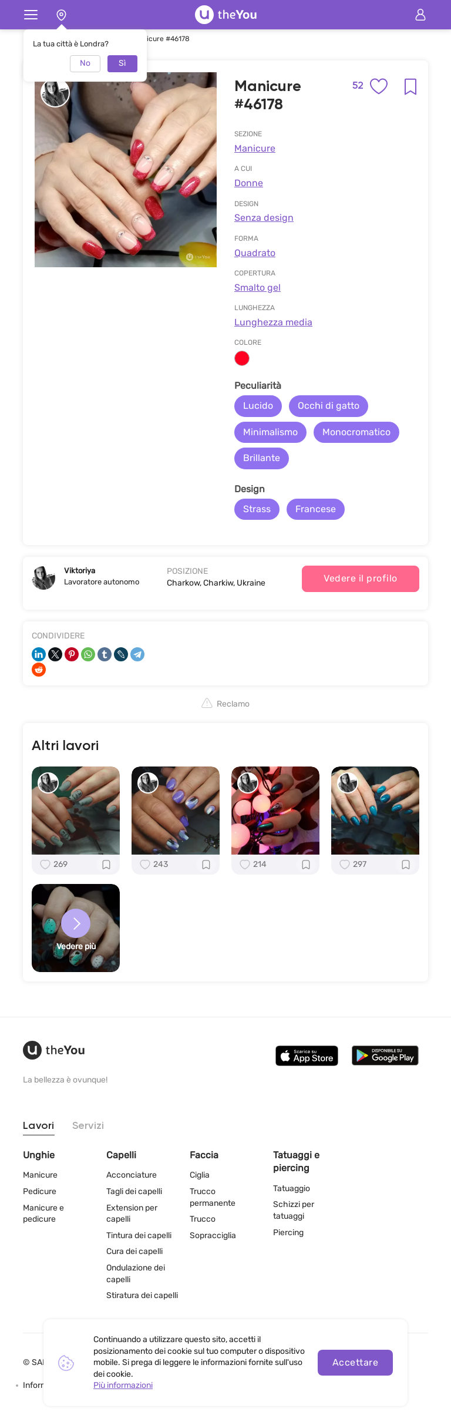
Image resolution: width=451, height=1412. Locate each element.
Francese (315, 509)
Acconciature (131, 1175)
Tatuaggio (291, 1189)
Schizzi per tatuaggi (293, 1210)
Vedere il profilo (360, 578)
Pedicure (39, 1191)
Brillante (261, 457)
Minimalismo (270, 432)
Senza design (264, 217)
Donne (248, 183)
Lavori (39, 1126)
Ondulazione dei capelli (135, 1274)
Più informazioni (123, 1385)
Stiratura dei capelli (142, 1295)
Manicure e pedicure (43, 1214)
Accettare (355, 1362)
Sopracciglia (213, 1235)
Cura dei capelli (134, 1251)
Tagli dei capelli (134, 1191)
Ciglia (200, 1175)
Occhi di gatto (328, 405)
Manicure (254, 148)
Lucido (258, 405)
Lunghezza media (273, 322)
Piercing (288, 1233)
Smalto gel (257, 287)
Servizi (88, 1126)
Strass (257, 509)
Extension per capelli (131, 1214)
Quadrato (254, 252)
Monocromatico (356, 432)
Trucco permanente (212, 1197)
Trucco (203, 1219)
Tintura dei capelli (138, 1235)
